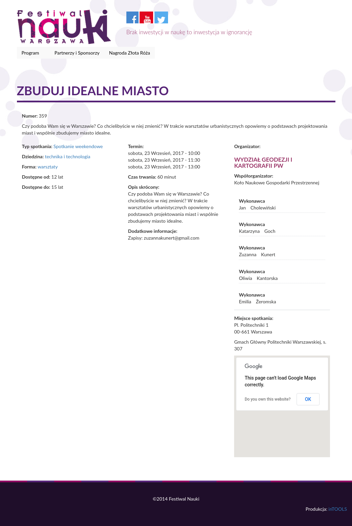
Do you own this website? (268, 399)
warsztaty (48, 166)
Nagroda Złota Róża (129, 53)
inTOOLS (338, 509)
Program (31, 53)
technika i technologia (67, 156)
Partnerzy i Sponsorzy (77, 53)
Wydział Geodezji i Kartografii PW (263, 162)
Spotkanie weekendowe (78, 146)
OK (308, 399)
